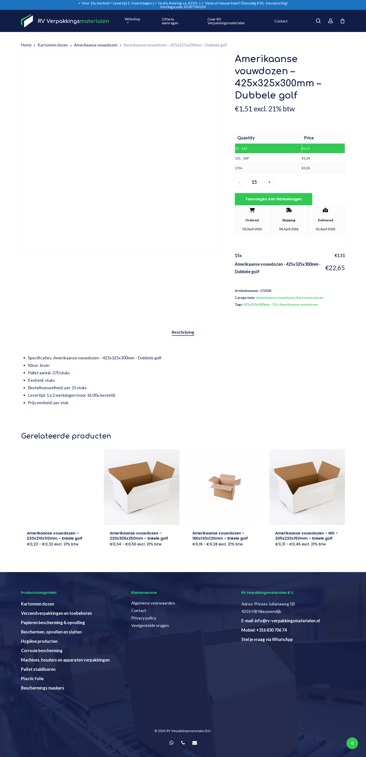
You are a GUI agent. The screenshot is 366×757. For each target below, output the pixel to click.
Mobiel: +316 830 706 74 (264, 630)
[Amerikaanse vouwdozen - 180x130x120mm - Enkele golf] (224, 487)
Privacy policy (143, 617)
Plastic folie (32, 678)
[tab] (183, 332)
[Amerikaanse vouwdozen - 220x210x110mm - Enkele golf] (59, 487)
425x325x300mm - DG (261, 304)
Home (26, 45)
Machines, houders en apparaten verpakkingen (65, 659)
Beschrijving (183, 332)
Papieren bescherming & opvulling (53, 622)
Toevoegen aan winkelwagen (273, 199)
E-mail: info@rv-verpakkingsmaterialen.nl (280, 620)
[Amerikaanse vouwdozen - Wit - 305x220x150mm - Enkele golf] (307, 487)
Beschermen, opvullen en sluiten (51, 631)
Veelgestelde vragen (150, 625)
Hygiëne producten (39, 641)
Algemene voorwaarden (153, 602)
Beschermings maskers (42, 687)
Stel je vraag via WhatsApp (267, 639)
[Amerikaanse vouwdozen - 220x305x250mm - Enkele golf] (142, 487)
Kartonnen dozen (53, 45)
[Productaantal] (254, 182)
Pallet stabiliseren (38, 669)
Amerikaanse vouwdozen (95, 45)
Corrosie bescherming (42, 650)
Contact (138, 610)
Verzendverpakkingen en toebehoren (56, 613)
